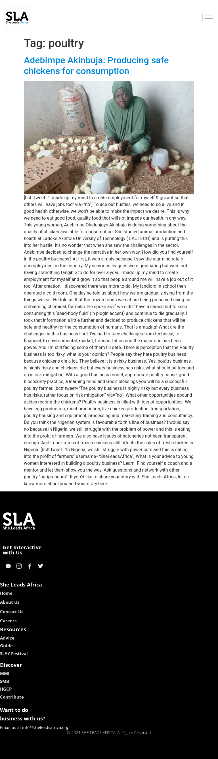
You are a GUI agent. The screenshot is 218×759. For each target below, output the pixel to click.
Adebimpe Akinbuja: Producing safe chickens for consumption (96, 65)
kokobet (73, 752)
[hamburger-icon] (208, 17)
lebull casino (94, 752)
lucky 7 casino (122, 752)
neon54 (145, 752)
